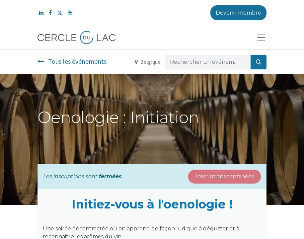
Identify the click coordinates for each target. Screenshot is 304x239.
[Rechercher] (258, 62)
